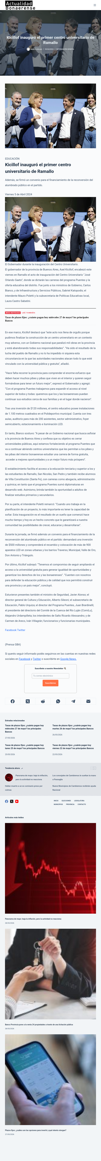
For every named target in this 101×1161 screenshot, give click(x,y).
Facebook (10, 630)
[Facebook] (12, 701)
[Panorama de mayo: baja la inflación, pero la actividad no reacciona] (9, 777)
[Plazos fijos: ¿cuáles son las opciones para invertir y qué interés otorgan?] (50, 1079)
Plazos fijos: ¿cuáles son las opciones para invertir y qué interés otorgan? (36, 1130)
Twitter (21, 630)
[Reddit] (42, 701)
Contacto (82, 804)
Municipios (58, 804)
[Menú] (95, 5)
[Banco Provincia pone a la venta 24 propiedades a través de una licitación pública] (50, 974)
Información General (65, 49)
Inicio (56, 801)
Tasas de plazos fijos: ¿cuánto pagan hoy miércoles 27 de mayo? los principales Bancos (24, 728)
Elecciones (66, 801)
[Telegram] (73, 701)
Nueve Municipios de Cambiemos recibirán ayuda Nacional (74, 788)
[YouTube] (16, 801)
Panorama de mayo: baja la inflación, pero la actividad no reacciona (32, 777)
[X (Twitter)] (27, 701)
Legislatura (79, 801)
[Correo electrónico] (88, 701)
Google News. (68, 659)
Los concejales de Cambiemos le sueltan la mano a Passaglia (74, 777)
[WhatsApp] (58, 701)
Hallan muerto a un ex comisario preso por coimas (23, 788)
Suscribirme (50, 683)
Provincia (70, 804)
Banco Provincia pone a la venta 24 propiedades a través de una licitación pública (39, 1025)
